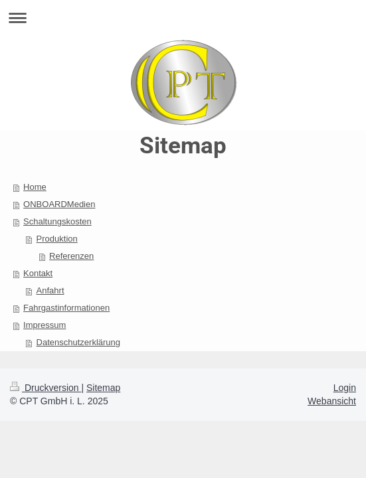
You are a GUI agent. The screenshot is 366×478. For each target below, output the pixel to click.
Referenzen (71, 256)
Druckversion (45, 387)
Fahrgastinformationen (66, 308)
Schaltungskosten (57, 221)
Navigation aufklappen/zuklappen (183, 17)
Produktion (57, 239)
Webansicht (332, 401)
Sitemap (103, 387)
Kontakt (37, 273)
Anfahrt (50, 290)
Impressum (44, 325)
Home (34, 187)
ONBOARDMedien (59, 204)
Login (344, 387)
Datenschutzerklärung (78, 342)
